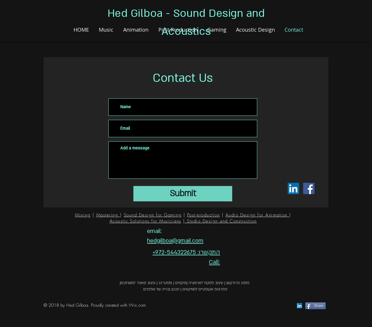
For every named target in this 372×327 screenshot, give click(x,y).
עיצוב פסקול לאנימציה (206, 283)
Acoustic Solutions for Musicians (145, 221)
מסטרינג (165, 283)
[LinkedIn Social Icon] (293, 188)
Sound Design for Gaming (153, 215)
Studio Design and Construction (222, 221)
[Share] (315, 305)
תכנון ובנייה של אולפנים (161, 289)
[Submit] (182, 193)
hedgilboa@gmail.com (175, 241)
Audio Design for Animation (257, 215)
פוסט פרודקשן (237, 283)
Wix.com (137, 305)
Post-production (203, 215)
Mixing (82, 215)
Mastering (108, 215)
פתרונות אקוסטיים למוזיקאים (205, 289)
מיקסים (181, 283)
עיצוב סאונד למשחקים (138, 283)
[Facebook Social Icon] (308, 188)
